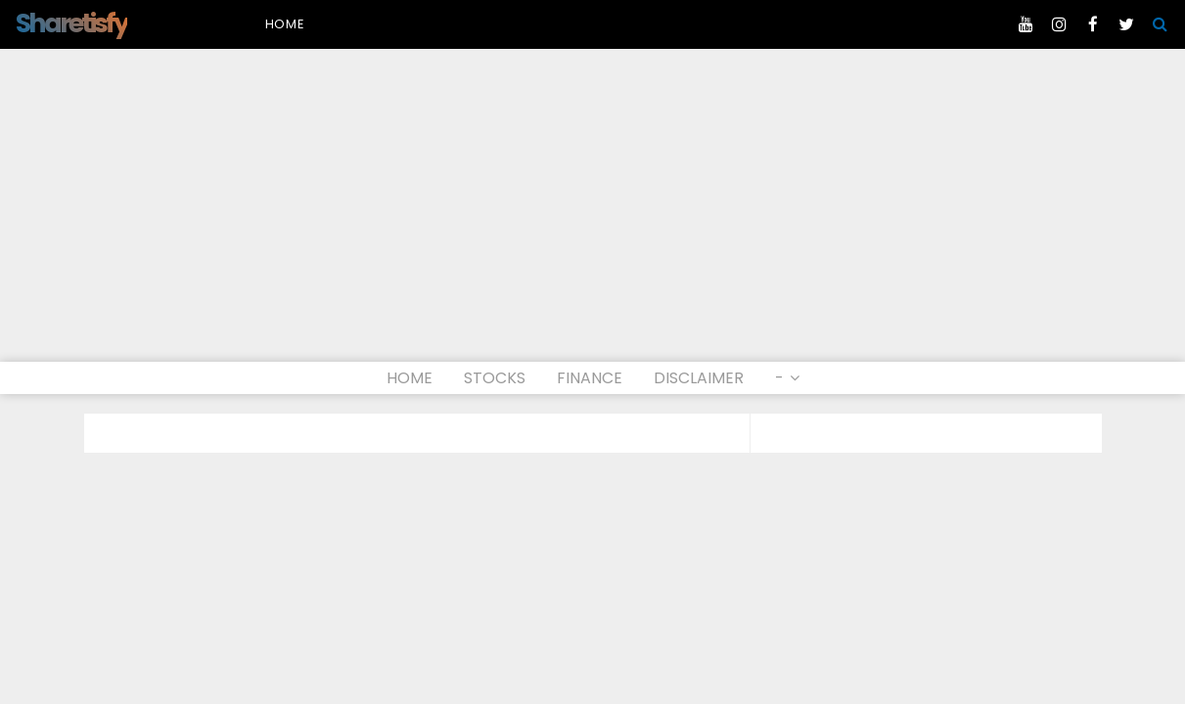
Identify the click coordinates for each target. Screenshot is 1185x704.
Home (285, 24)
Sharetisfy (71, 23)
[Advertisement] (593, 215)
